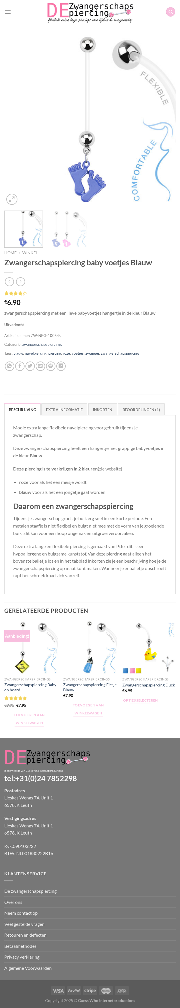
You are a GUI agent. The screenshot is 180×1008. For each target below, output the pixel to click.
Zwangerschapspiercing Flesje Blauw (90, 687)
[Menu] (7, 12)
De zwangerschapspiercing (30, 891)
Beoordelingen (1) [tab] (141, 409)
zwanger (92, 353)
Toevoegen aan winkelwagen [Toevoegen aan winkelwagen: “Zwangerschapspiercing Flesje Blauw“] (88, 709)
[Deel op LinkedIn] (61, 366)
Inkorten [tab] (103, 409)
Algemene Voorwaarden (28, 968)
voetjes (78, 353)
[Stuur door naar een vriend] (40, 366)
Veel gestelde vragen (24, 924)
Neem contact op (21, 913)
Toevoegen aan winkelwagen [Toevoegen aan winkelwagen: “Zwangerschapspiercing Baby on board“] (29, 719)
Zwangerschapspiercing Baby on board (30, 687)
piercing (54, 353)
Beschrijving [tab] (22, 409)
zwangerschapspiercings (42, 344)
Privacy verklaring (21, 956)
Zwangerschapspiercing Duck (148, 684)
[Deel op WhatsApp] (9, 366)
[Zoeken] (170, 12)
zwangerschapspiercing (120, 353)
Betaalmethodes (20, 946)
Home (10, 253)
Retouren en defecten (25, 935)
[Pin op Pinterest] (50, 366)
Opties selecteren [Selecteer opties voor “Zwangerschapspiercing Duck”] (140, 700)
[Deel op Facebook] (20, 366)
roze (66, 353)
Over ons (13, 902)
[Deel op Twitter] (30, 366)
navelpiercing (36, 353)
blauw (18, 353)
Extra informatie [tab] (64, 409)
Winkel (30, 253)
